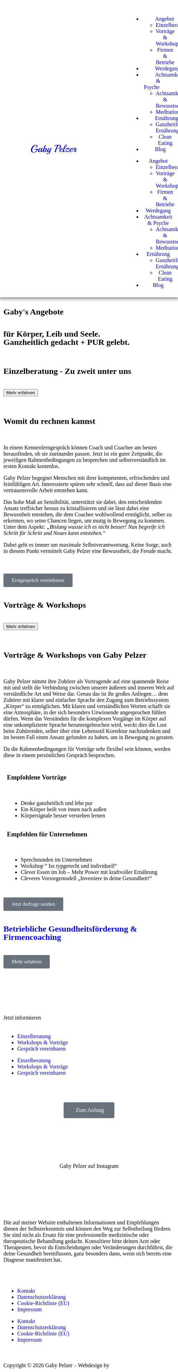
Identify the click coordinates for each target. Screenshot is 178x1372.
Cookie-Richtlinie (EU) (43, 1303)
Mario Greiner (126, 1365)
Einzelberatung (34, 1036)
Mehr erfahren (20, 392)
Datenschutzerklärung (41, 1297)
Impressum (29, 1309)
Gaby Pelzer (53, 148)
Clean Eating (165, 140)
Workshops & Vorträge (42, 1042)
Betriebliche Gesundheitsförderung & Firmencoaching (70, 933)
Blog (158, 285)
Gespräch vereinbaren (41, 1049)
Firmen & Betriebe (165, 56)
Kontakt (26, 1291)
